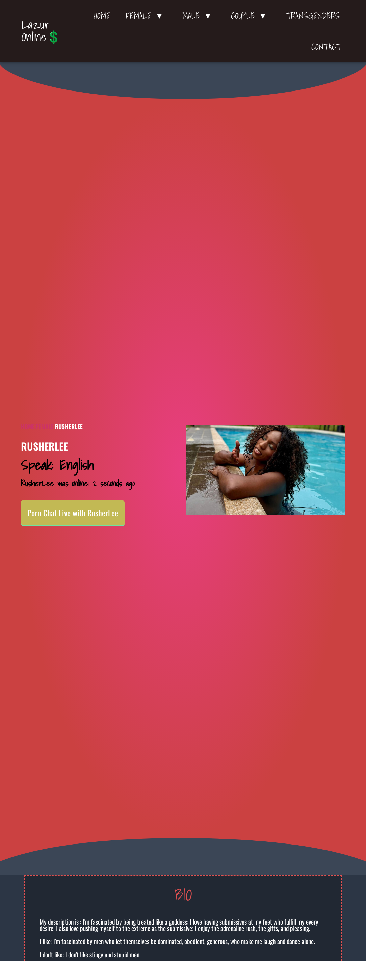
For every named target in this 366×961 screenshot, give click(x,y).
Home (102, 15)
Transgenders (313, 15)
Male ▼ (198, 15)
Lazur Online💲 (41, 30)
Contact (326, 46)
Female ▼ (146, 15)
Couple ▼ (250, 15)
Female (45, 426)
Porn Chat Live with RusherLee (72, 513)
